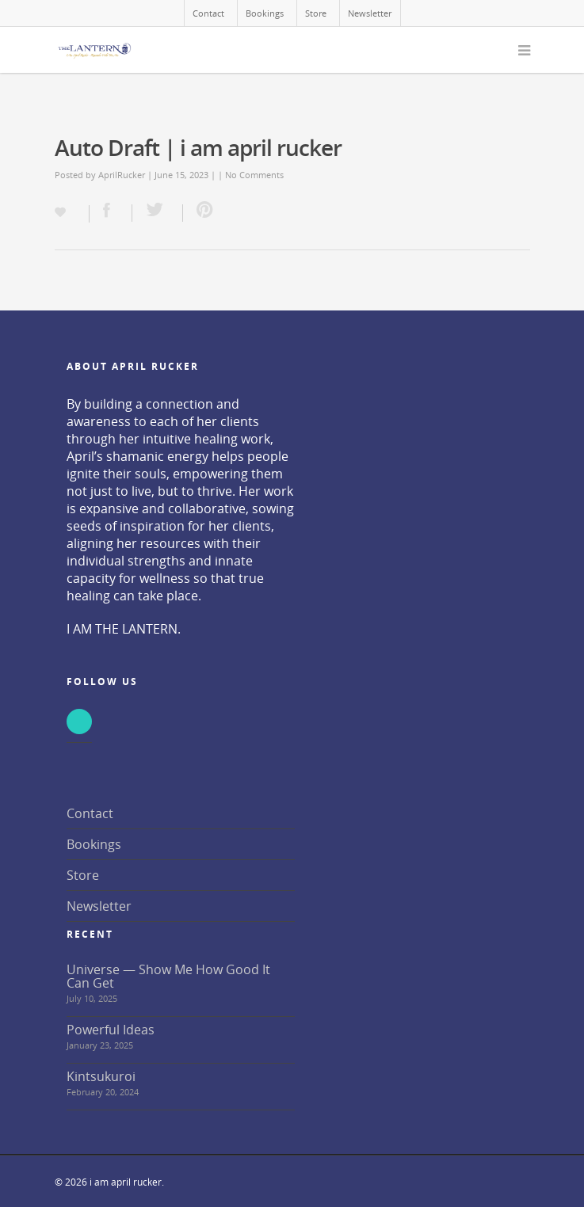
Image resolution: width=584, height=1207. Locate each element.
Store (315, 13)
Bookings (265, 13)
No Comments (254, 175)
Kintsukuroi (101, 1076)
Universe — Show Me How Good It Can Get (168, 976)
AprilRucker (121, 175)
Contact (208, 13)
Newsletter (369, 13)
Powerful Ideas (111, 1029)
